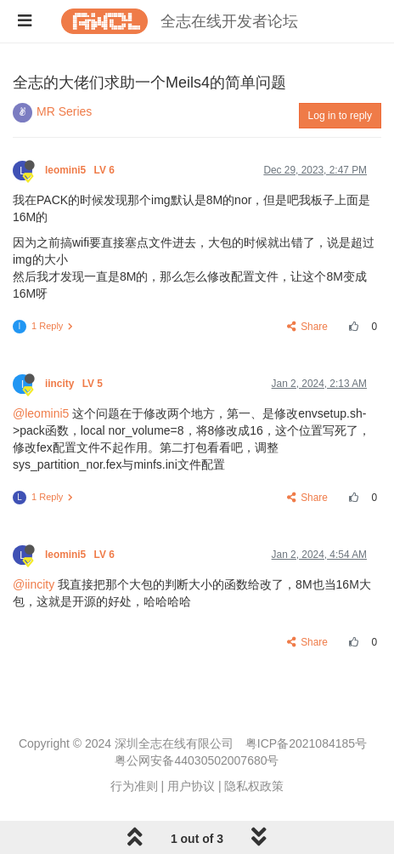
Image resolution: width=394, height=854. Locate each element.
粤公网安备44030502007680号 (197, 760)
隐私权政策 (254, 786)
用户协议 (191, 786)
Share (307, 327)
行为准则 (134, 786)
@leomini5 (41, 413)
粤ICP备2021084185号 (306, 743)
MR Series (64, 111)
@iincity (33, 584)
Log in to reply (340, 116)
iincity (75, 384)
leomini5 (81, 170)
